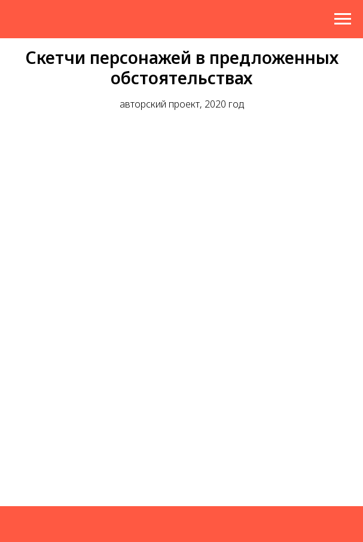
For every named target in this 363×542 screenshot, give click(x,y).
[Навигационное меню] (342, 19)
